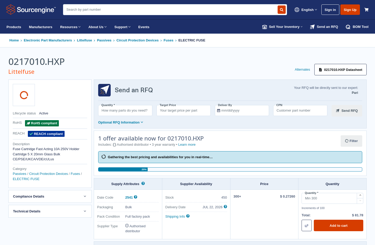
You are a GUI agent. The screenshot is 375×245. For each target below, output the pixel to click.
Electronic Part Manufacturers (48, 40)
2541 (129, 197)
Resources (70, 27)
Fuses (168, 40)
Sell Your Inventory (282, 26)
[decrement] (360, 201)
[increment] (360, 195)
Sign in (330, 10)
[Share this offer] (307, 225)
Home (14, 40)
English (306, 9)
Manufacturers (40, 27)
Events (143, 27)
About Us (97, 27)
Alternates (302, 69)
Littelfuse (84, 40)
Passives (104, 40)
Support (122, 27)
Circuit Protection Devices (137, 40)
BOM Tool (357, 26)
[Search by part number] (282, 9)
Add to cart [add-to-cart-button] (339, 226)
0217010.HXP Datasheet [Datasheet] (340, 70)
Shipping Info (175, 216)
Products (14, 27)
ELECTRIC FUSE (191, 40)
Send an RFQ (324, 26)
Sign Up (350, 10)
